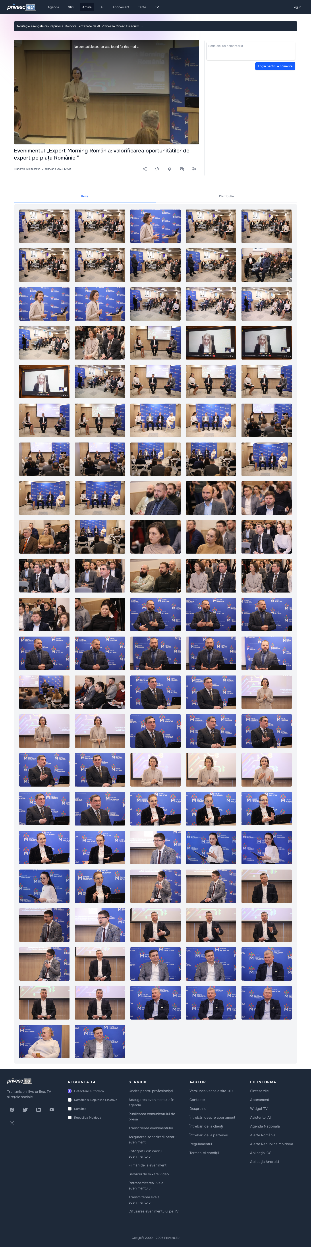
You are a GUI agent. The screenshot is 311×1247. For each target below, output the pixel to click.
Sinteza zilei (260, 1091)
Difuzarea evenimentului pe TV (154, 1211)
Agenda (53, 7)
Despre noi (198, 1108)
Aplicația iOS (260, 1153)
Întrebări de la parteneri (208, 1135)
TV (157, 7)
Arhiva (87, 7)
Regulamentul (200, 1144)
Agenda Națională (265, 1126)
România (80, 1109)
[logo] (19, 1081)
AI (102, 7)
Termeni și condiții (204, 1153)
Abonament (120, 7)
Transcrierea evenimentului (151, 1128)
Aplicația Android (264, 1161)
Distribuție (226, 196)
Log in (296, 7)
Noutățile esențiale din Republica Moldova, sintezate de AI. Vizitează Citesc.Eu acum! (80, 26)
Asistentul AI (260, 1117)
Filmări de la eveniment (147, 1165)
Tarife (142, 7)
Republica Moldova (87, 1118)
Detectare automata (89, 1091)
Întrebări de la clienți (206, 1126)
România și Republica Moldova (95, 1100)
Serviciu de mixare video (149, 1174)
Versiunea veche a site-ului (211, 1091)
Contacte (197, 1099)
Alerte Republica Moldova (271, 1144)
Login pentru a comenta (275, 66)
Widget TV (259, 1108)
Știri (70, 7)
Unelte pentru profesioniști (151, 1091)
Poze (84, 196)
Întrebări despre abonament (212, 1117)
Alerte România (262, 1135)
